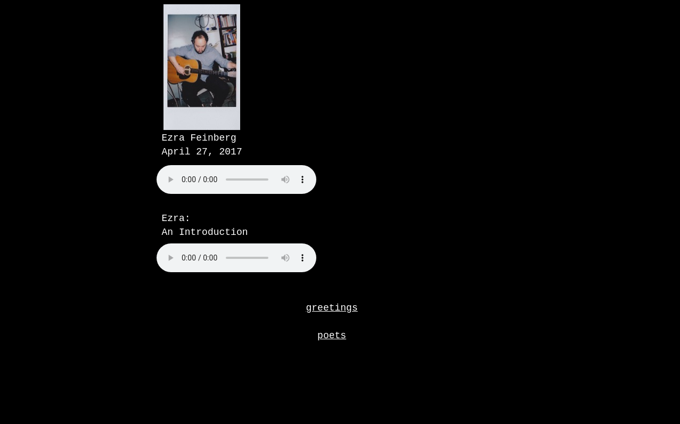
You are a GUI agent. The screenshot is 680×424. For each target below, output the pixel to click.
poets (331, 335)
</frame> (263, 191)
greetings (332, 308)
